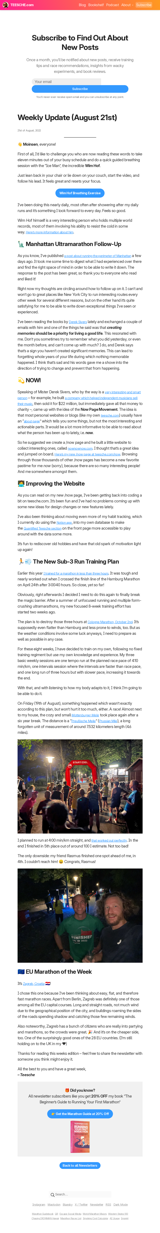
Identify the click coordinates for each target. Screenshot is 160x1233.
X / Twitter (82, 1207)
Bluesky (66, 1207)
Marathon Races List (69, 1220)
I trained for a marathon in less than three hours (83, 572)
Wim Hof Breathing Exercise (80, 185)
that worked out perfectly (112, 839)
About (127, 5)
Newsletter (100, 1207)
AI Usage (122, 1220)
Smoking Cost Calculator (99, 1220)
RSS (115, 1207)
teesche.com (36, 414)
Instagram (31, 1207)
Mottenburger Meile (88, 714)
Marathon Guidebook (36, 1216)
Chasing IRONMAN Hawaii (39, 1220)
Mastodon (49, 1207)
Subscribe (143, 5)
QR (52, 1216)
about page (86, 414)
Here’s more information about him (54, 225)
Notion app (66, 521)
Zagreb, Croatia (35, 982)
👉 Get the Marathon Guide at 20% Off (80, 1113)
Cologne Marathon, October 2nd (114, 620)
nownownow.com (82, 447)
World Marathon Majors (97, 1216)
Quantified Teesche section (46, 527)
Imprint (133, 1220)
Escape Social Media (68, 1216)
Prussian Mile (117, 719)
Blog (82, 5)
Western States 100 (125, 1216)
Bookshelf (96, 5)
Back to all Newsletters (80, 1165)
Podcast (112, 5)
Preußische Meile (88, 719)
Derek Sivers (79, 314)
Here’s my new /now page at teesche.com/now (100, 453)
